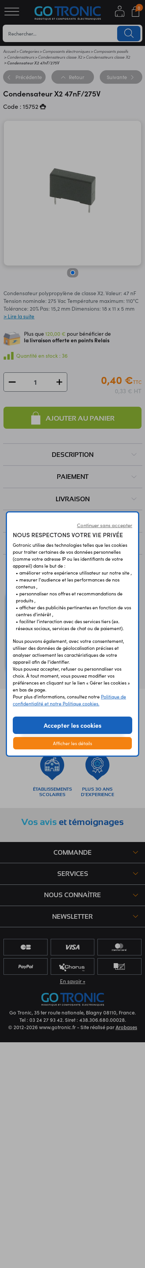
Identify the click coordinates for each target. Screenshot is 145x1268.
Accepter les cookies (72, 725)
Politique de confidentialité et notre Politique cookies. (69, 700)
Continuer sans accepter (104, 525)
